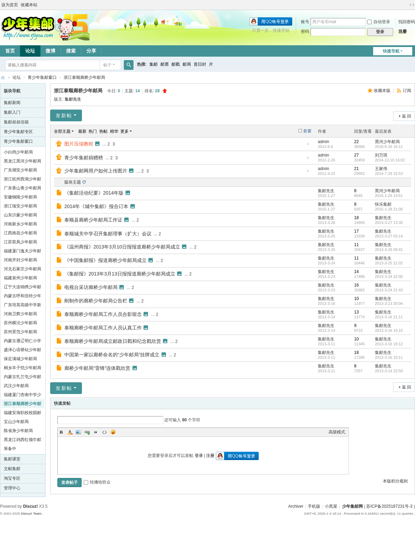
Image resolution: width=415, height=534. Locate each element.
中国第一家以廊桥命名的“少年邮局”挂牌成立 (111, 354)
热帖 (103, 131)
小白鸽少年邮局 (18, 152)
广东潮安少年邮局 (20, 170)
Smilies (113, 432)
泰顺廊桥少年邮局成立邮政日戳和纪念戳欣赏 (112, 341)
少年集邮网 (352, 506)
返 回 (406, 116)
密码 (305, 31)
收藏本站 (29, 4)
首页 (10, 51)
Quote (95, 432)
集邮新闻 (12, 102)
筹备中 (10, 448)
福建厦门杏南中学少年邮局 (22, 395)
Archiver (295, 506)
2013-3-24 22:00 (389, 276)
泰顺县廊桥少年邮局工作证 (93, 220)
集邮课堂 (12, 459)
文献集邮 (12, 468)
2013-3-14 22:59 (389, 371)
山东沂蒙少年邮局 (20, 215)
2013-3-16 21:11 (389, 317)
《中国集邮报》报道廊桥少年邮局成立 (105, 260)
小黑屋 (331, 506)
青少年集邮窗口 (42, 77)
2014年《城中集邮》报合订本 (96, 206)
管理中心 (12, 488)
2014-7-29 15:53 (389, 173)
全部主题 (62, 131)
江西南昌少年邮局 (20, 233)
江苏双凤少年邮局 (20, 242)
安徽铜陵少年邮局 (20, 197)
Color (69, 432)
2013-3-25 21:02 (389, 263)
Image (78, 432)
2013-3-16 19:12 (389, 344)
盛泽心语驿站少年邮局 (22, 350)
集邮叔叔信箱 (16, 122)
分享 (91, 51)
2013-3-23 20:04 (389, 303)
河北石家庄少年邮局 (22, 268)
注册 (402, 31)
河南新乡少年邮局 (20, 224)
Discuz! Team (31, 513)
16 (356, 285)
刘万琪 (381, 155)
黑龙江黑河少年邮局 (22, 161)
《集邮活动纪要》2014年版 (93, 193)
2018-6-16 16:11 (389, 146)
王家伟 (381, 168)
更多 (124, 131)
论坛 (30, 51)
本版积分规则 (395, 481)
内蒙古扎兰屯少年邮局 (22, 377)
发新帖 (64, 115)
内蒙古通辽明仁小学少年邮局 (22, 341)
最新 (82, 131)
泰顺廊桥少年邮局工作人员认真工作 (103, 327)
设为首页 (9, 4)
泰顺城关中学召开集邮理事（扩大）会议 (107, 233)
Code (104, 432)
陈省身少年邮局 (18, 430)
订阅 (407, 90)
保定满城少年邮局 (20, 358)
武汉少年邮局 (16, 385)
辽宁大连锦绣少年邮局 (22, 287)
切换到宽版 (412, 5)
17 (356, 231)
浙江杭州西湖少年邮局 (22, 180)
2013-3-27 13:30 (389, 223)
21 (356, 168)
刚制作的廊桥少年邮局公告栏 (95, 300)
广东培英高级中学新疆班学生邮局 (22, 305)
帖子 (107, 65)
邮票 (164, 64)
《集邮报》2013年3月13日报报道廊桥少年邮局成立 (119, 274)
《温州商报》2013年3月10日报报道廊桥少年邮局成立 (122, 247)
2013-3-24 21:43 (389, 290)
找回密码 (406, 21)
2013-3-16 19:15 (389, 330)
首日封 (200, 64)
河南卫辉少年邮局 (20, 313)
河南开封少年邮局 (20, 259)
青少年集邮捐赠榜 (83, 157)
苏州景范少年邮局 (20, 331)
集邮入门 (12, 112)
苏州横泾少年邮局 (20, 322)
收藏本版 (382, 90)
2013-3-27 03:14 (389, 236)
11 (356, 244)
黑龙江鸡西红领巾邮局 (22, 440)
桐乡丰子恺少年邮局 (22, 367)
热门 (93, 131)
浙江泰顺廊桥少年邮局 (84, 77)
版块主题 (72, 182)
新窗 (307, 131)
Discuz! (30, 506)
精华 (114, 131)
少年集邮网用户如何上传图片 (95, 171)
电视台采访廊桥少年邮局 (91, 287)
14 (356, 271)
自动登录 (378, 21)
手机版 (314, 506)
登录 (199, 455)
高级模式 (337, 432)
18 (356, 217)
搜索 (71, 51)
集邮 (153, 64)
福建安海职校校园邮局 (22, 413)
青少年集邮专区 (18, 131)
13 (356, 312)
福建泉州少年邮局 (20, 277)
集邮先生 (73, 99)
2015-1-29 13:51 (389, 196)
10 (356, 298)
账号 (305, 21)
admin (323, 141)
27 (356, 155)
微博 (50, 51)
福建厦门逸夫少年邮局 (22, 252)
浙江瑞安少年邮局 (20, 206)
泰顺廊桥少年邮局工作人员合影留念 (103, 314)
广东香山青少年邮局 (22, 188)
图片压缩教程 (78, 144)
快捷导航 (391, 51)
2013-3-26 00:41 (389, 249)
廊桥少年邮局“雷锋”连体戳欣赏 (97, 368)
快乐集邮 (383, 204)
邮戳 (176, 64)
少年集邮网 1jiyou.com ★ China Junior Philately (3, 78)
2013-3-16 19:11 (389, 357)
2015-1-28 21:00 (389, 209)
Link (87, 432)
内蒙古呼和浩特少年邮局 (22, 296)
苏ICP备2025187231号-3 (389, 506)
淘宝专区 (12, 478)
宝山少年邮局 (16, 421)
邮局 (187, 64)
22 (356, 141)
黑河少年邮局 (387, 141)
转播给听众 (97, 482)
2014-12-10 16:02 (390, 160)
